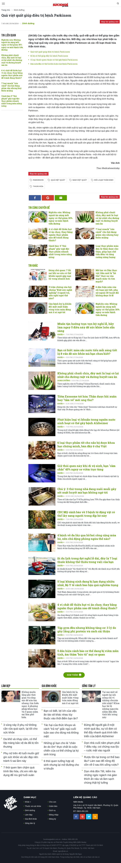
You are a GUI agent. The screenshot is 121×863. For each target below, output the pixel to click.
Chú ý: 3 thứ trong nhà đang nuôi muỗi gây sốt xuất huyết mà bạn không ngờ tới (86, 490)
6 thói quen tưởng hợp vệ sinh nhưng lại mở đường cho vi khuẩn (61, 765)
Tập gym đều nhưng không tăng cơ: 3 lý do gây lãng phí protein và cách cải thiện (86, 629)
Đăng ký (52, 819)
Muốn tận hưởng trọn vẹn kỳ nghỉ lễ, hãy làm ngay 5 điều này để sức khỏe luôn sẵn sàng (86, 327)
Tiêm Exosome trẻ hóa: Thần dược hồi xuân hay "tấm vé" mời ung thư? (87, 398)
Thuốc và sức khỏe (33, 806)
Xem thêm (74, 675)
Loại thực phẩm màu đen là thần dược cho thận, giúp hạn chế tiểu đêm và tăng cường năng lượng (107, 251)
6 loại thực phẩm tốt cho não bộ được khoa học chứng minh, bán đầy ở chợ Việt (86, 444)
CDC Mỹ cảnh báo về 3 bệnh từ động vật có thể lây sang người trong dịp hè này (86, 513)
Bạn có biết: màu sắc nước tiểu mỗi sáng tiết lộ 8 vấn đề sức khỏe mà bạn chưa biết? (87, 351)
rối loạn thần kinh (103, 180)
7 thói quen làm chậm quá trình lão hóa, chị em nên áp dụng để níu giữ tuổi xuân (20, 771)
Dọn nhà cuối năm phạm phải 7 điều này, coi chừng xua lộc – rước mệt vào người (102, 746)
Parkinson (38, 180)
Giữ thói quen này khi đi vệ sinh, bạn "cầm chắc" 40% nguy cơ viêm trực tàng (86, 467)
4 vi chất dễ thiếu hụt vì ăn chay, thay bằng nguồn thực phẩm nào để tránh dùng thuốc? (11, 74)
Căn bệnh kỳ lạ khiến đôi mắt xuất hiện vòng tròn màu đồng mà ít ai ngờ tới (60, 308)
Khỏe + (61, 334)
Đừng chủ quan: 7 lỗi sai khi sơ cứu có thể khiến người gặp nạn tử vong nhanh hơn (60, 274)
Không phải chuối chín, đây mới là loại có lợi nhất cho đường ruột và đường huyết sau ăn (11, 60)
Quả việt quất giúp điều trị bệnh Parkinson (36, 15)
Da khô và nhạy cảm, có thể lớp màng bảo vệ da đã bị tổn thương (20, 743)
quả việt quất (58, 180)
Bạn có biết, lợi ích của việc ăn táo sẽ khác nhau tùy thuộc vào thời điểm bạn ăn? (61, 714)
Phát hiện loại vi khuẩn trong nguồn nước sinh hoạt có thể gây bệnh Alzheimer (86, 421)
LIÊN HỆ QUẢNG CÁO (85, 797)
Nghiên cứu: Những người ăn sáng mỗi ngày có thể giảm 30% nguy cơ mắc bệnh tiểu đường (12, 45)
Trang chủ (5, 10)
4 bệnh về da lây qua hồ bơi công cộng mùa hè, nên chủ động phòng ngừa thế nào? (86, 536)
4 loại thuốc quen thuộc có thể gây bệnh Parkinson (54, 59)
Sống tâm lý (30, 823)
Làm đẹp (28, 815)
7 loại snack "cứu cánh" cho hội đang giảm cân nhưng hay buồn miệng (11, 87)
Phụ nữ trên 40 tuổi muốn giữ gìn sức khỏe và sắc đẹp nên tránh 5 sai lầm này (21, 757)
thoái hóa (38, 186)
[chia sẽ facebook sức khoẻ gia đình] (76, 816)
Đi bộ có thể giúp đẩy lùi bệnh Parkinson (49, 56)
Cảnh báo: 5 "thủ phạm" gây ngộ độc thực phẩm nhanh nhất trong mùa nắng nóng (11, 101)
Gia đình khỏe (31, 819)
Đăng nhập (53, 815)
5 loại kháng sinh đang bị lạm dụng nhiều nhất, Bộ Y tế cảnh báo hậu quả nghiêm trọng (87, 583)
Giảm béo (53, 806)
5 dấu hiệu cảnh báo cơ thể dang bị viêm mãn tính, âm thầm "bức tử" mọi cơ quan (88, 652)
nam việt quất (80, 180)
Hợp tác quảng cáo (109, 21)
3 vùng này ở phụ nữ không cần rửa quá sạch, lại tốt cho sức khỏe (20, 728)
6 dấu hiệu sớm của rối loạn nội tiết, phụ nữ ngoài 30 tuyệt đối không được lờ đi (107, 291)
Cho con (52, 802)
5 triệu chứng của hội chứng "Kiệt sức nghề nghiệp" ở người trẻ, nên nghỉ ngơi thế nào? (60, 293)
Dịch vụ (52, 810)
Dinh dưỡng (28, 23)
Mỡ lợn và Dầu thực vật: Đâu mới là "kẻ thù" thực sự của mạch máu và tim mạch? (106, 276)
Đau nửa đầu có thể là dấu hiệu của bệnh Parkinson (54, 64)
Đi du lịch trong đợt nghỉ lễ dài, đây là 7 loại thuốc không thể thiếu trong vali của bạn (87, 560)
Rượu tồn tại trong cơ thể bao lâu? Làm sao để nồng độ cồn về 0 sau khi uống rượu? (101, 761)
